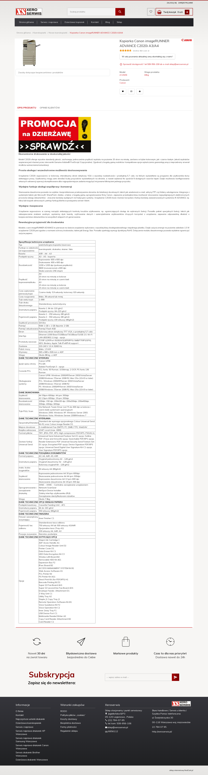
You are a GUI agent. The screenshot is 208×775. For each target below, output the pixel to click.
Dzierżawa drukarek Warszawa (32, 759)
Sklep (119, 22)
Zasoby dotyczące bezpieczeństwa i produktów (40, 72)
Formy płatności (68, 726)
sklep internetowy (176, 770)
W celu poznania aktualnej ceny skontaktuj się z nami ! (147, 56)
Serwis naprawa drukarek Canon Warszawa (32, 747)
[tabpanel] (104, 369)
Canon (123, 83)
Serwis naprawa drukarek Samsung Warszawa (28, 740)
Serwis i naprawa (49, 22)
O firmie (19, 711)
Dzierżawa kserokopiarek (28, 723)
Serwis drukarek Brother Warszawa (28, 754)
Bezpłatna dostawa (70, 723)
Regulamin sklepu (69, 730)
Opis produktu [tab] (26, 107)
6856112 (113, 731)
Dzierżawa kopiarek (74, 22)
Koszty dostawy (68, 719)
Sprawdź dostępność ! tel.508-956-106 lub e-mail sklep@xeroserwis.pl (155, 64)
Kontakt (95, 22)
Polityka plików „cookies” (72, 715)
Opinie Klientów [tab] (50, 107)
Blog (107, 22)
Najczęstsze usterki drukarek (30, 719)
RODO (63, 711)
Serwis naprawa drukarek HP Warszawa (30, 732)
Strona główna (26, 22)
